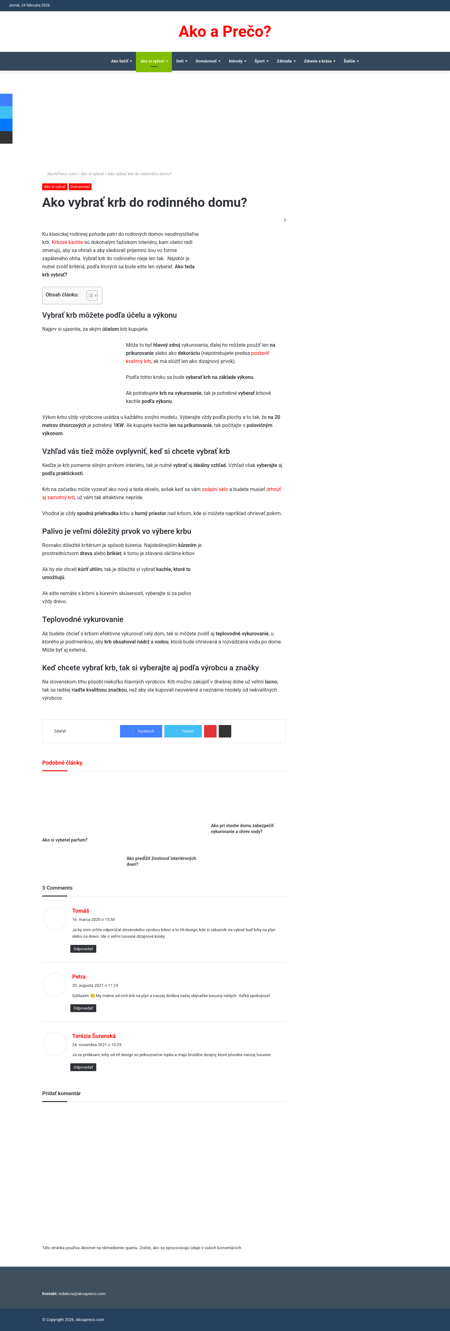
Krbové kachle (67, 242)
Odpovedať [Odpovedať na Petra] (83, 1008)
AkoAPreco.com (59, 173)
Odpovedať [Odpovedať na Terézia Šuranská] (83, 1067)
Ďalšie (349, 61)
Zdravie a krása (318, 61)
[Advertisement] (225, 123)
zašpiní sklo (215, 489)
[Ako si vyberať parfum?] (79, 805)
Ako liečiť (119, 61)
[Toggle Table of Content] (89, 295)
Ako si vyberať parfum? (65, 839)
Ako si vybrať (152, 61)
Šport (260, 61)
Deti (179, 61)
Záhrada (284, 61)
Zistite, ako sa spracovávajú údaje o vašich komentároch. (191, 1247)
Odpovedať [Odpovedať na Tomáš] (83, 948)
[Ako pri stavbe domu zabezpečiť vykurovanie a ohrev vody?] (248, 798)
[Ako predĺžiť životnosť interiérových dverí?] (164, 814)
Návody (235, 61)
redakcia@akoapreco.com (82, 1293)
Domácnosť (206, 61)
